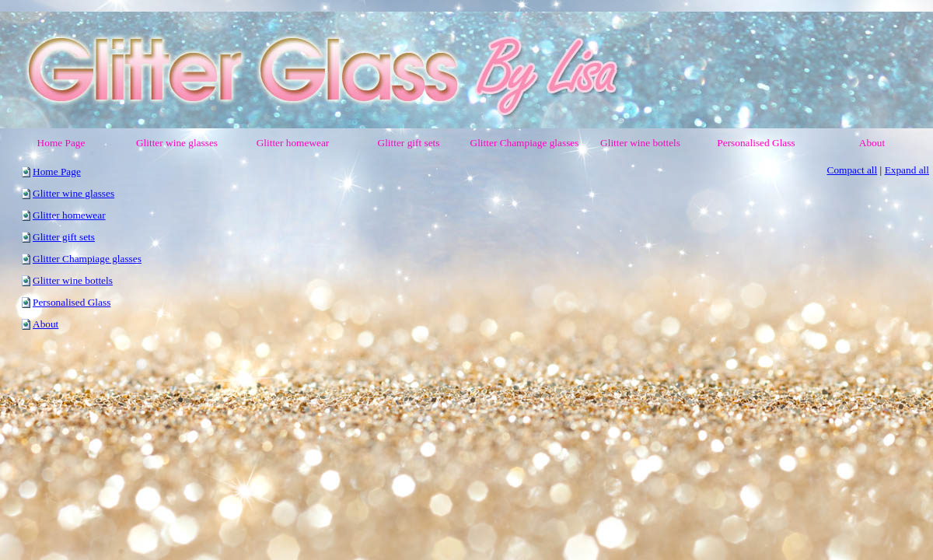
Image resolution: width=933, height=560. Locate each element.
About (45, 324)
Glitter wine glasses (73, 193)
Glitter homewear (69, 215)
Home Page (57, 171)
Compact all (852, 170)
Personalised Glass (71, 302)
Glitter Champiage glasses (87, 258)
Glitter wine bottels (73, 280)
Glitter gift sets (64, 237)
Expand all (907, 170)
